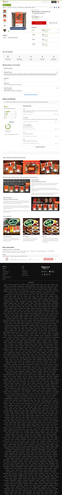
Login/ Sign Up (54, 2)
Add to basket (39, 23)
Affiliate (4, 275)
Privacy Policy (5, 273)
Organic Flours (34, 251)
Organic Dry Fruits (16, 251)
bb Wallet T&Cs (25, 273)
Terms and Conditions (7, 277)
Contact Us (24, 270)
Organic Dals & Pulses (7, 251)
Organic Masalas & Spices (42, 251)
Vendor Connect (25, 275)
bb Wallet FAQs (25, 271)
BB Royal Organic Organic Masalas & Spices (18, 256)
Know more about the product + (31, 94)
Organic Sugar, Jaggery (21, 252)
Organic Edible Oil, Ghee (25, 251)
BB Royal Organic (35, 9)
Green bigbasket (6, 271)
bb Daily (4, 278)
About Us (4, 268)
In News (4, 270)
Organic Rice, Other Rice (11, 252)
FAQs (23, 268)
